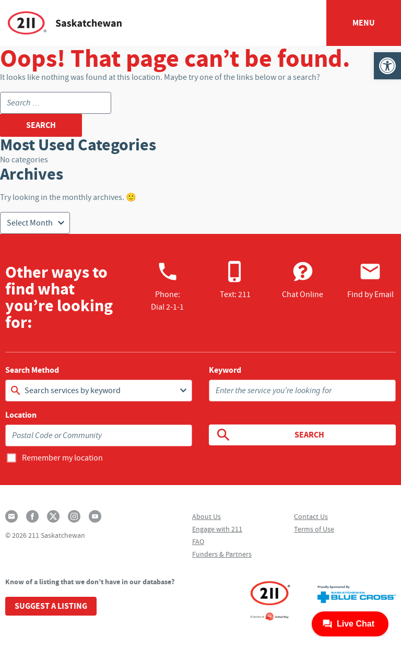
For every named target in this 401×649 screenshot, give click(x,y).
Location (21, 415)
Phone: (167, 286)
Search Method (32, 370)
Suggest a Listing (51, 605)
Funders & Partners (222, 554)
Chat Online (302, 280)
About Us (206, 516)
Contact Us (311, 516)
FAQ (198, 541)
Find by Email (370, 280)
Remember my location (62, 458)
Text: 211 (235, 280)
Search (269, 435)
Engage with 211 (217, 529)
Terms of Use (314, 529)
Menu (363, 22)
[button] (387, 65)
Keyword (225, 370)
